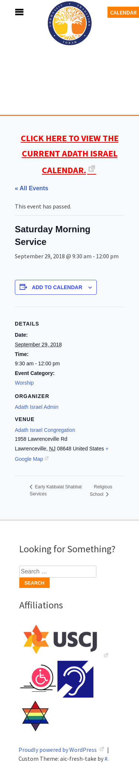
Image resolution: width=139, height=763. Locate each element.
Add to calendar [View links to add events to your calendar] (57, 287)
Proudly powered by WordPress (58, 749)
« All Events (31, 188)
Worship (24, 383)
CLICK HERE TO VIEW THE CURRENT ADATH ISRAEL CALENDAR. (70, 154)
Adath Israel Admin (37, 407)
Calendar (123, 12)
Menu (11, 12)
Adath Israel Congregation (69, 64)
